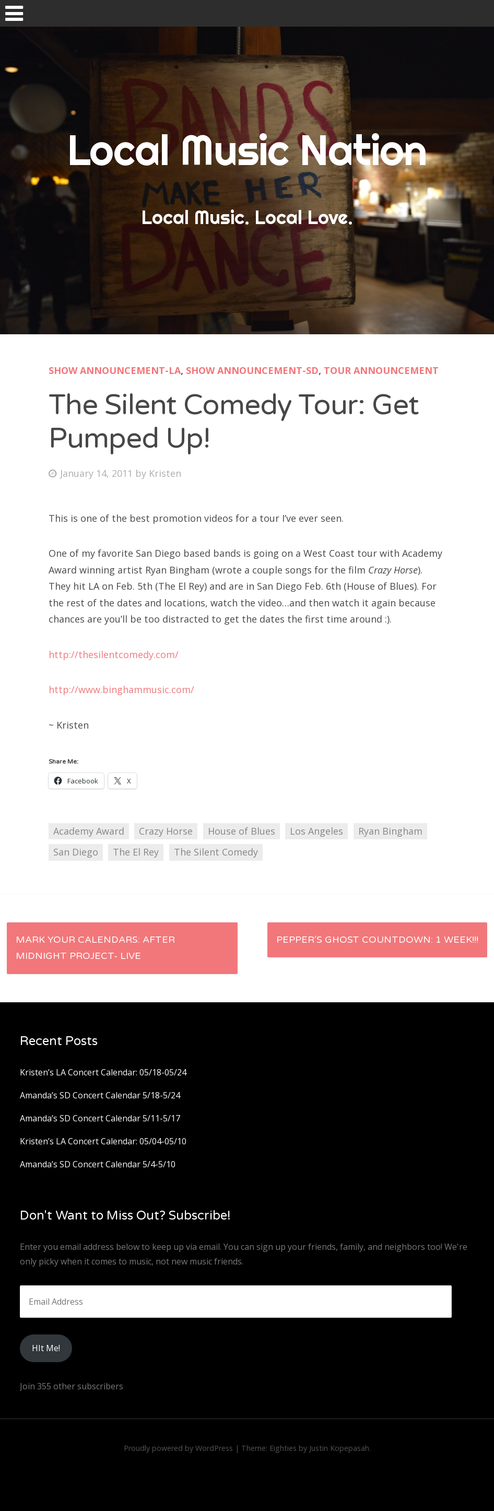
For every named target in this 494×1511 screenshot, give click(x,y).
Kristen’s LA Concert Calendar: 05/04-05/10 (103, 1141)
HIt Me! (46, 1348)
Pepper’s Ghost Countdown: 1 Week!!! (377, 939)
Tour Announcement (381, 370)
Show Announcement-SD (252, 370)
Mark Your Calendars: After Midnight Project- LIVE (95, 948)
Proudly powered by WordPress (178, 1448)
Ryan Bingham (390, 831)
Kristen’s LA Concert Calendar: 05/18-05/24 (103, 1072)
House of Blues (241, 831)
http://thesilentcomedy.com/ (114, 654)
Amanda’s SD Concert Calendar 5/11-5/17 (100, 1118)
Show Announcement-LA (115, 370)
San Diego (75, 852)
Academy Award (88, 831)
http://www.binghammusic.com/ (121, 689)
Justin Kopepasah (339, 1448)
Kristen (165, 473)
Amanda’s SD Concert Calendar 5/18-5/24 (100, 1095)
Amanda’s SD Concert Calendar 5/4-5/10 (97, 1164)
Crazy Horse (166, 831)
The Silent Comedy (216, 852)
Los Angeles (316, 831)
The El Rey (136, 852)
